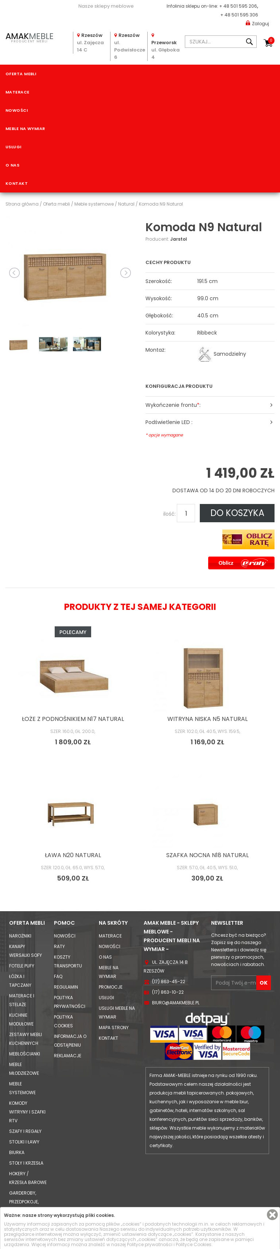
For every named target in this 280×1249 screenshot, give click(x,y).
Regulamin (66, 987)
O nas (12, 165)
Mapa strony (114, 1027)
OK (264, 982)
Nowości (16, 110)
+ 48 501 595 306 (239, 15)
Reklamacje (67, 1056)
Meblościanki (24, 1054)
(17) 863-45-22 (168, 981)
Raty (59, 946)
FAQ (58, 976)
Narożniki (20, 936)
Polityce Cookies (193, 1244)
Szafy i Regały (25, 1131)
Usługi (13, 147)
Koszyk (271, 40)
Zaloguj (257, 23)
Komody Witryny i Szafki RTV (27, 1112)
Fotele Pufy (21, 966)
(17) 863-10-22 (168, 992)
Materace (17, 92)
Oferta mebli (20, 74)
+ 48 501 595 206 (238, 6)
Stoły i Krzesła (26, 1163)
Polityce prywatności (149, 1244)
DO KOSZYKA (237, 513)
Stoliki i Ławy (24, 1142)
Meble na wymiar (25, 128)
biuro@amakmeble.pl (175, 1003)
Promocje (110, 987)
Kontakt (16, 183)
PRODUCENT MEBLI (29, 37)
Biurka (16, 1152)
